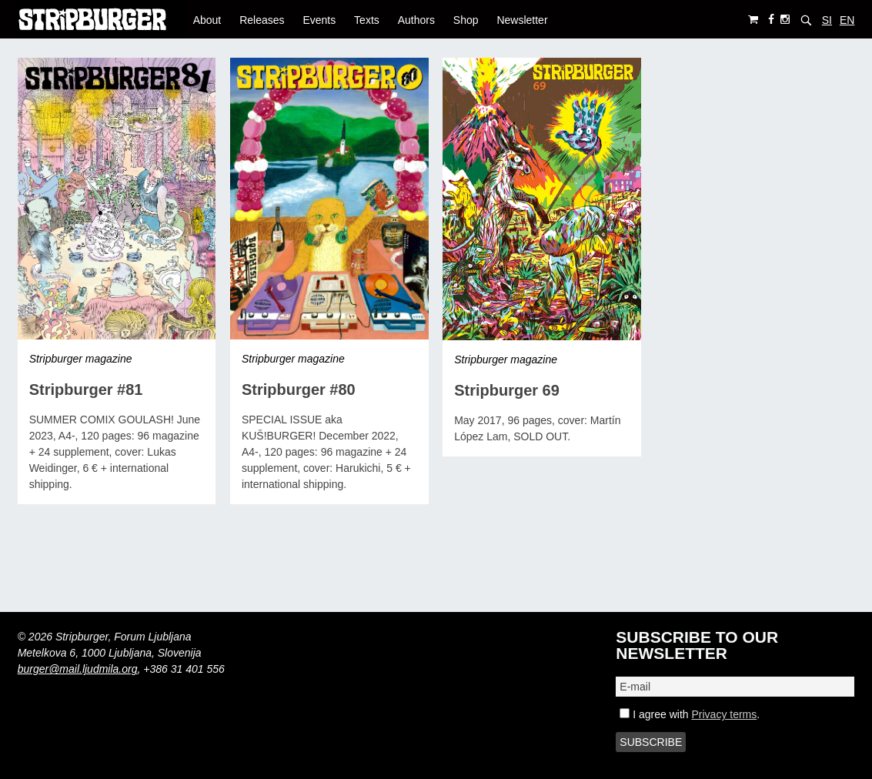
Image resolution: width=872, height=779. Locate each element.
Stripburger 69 (507, 390)
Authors (416, 20)
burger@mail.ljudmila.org (78, 669)
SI (827, 20)
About (207, 20)
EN (847, 20)
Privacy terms (724, 714)
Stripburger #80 (299, 389)
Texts (366, 20)
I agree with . (690, 714)
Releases (261, 20)
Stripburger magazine (80, 359)
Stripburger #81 (86, 389)
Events (319, 20)
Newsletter (521, 20)
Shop (466, 20)
